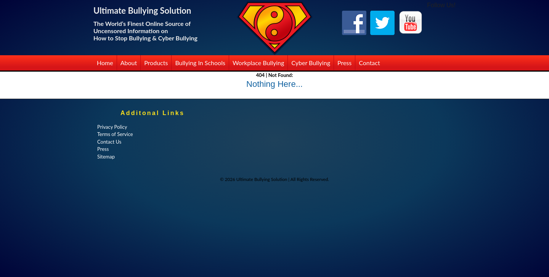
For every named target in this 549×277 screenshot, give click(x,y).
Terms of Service (115, 134)
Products (156, 62)
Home (105, 62)
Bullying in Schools (200, 62)
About (128, 62)
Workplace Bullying (258, 62)
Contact (369, 62)
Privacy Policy (112, 127)
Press (344, 62)
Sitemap (106, 157)
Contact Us (109, 142)
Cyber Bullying (310, 62)
